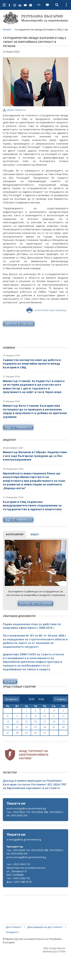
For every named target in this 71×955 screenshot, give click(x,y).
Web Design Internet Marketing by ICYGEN (54, 950)
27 (7, 732)
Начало (7, 29)
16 (35, 721)
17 (44, 721)
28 (17, 732)
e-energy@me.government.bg (24, 839)
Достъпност (14, 927)
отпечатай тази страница (46, 310)
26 (63, 727)
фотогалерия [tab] (14, 534)
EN (38, 4)
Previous (10, 556)
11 (53, 716)
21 (17, 727)
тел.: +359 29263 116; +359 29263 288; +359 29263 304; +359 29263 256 (35, 813)
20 (7, 727)
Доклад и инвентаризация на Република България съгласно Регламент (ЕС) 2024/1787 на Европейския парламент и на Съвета (34, 784)
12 (63, 716)
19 (63, 721)
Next (61, 556)
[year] (31, 699)
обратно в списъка (19, 323)
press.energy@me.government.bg (26, 808)
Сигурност (12, 932)
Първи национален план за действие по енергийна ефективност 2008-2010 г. (32, 626)
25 (53, 727)
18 (53, 721)
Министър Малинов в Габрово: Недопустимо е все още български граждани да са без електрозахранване (35, 455)
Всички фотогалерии (35, 603)
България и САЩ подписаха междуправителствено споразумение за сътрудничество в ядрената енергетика (32, 505)
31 (44, 732)
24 (44, 727)
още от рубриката (18, 427)
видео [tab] (34, 534)
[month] (41, 699)
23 (35, 727)
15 (26, 721)
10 (44, 716)
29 (26, 732)
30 (35, 732)
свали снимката (14, 110)
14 (17, 721)
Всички (10, 681)
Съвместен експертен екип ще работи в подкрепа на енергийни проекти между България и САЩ (32, 363)
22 (26, 727)
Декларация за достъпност (45, 927)
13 (7, 721)
